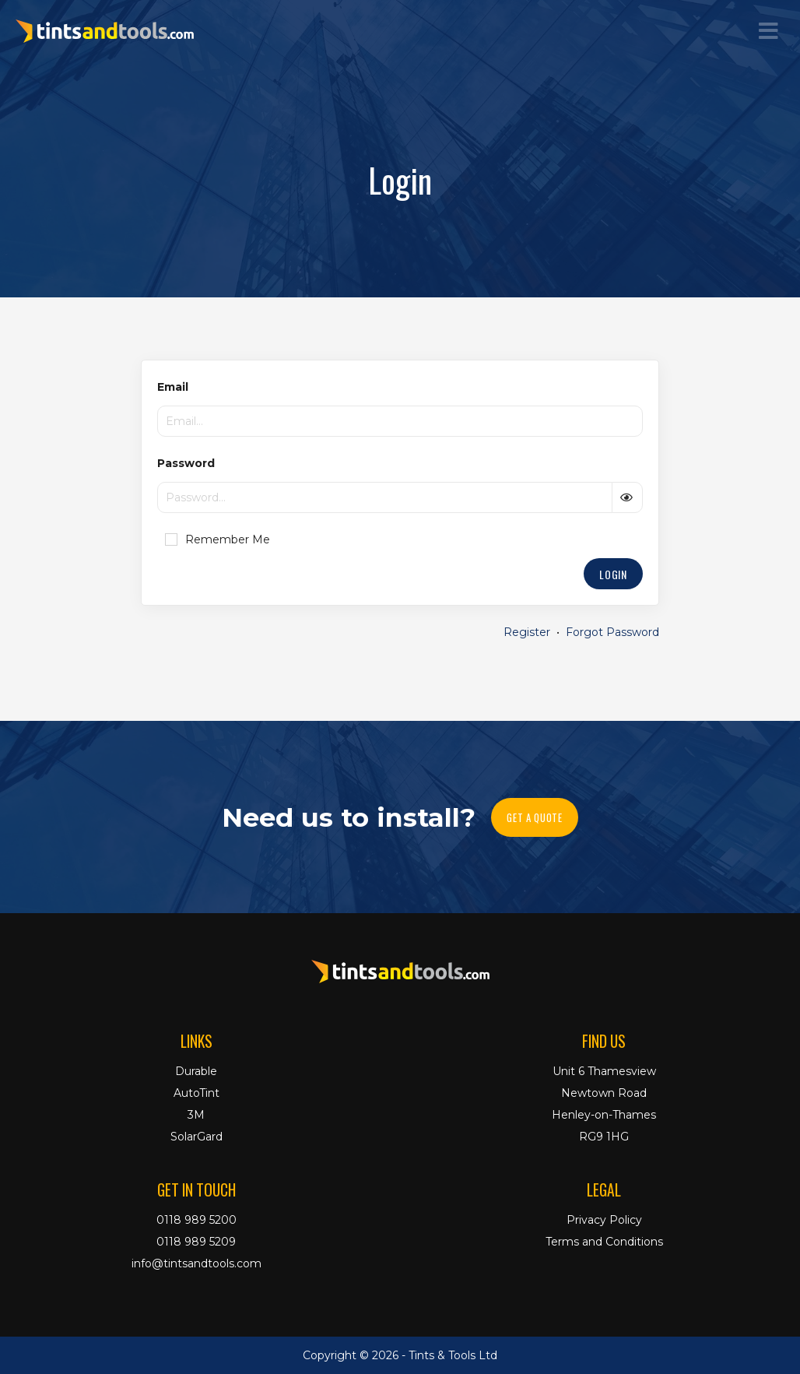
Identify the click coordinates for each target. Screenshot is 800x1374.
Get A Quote (534, 817)
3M (196, 1115)
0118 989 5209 (196, 1242)
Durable (196, 1071)
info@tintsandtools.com (196, 1263)
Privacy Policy (604, 1220)
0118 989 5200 (196, 1220)
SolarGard (196, 1137)
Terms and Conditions (604, 1242)
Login (613, 574)
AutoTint (196, 1093)
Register (527, 632)
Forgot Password (612, 632)
